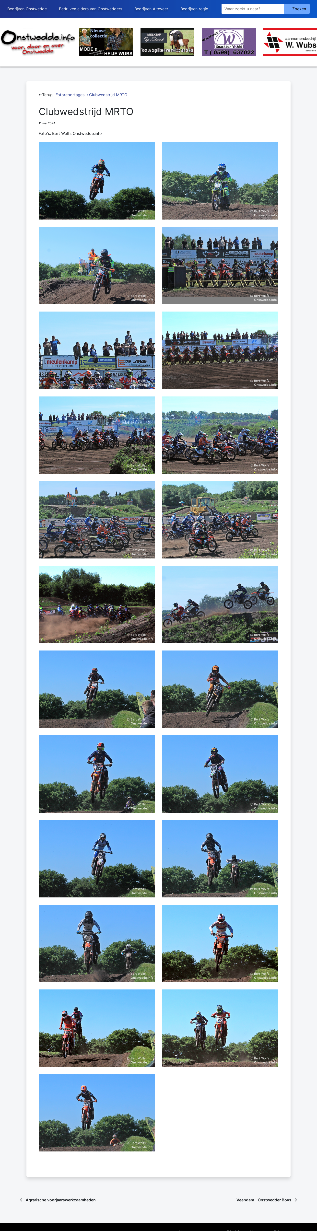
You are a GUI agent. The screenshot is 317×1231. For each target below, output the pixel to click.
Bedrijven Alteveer (151, 8)
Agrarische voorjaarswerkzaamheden (61, 1199)
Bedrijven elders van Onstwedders (90, 8)
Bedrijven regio (194, 8)
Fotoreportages (70, 94)
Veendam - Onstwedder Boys (263, 1199)
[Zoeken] (253, 9)
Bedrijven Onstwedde (27, 8)
